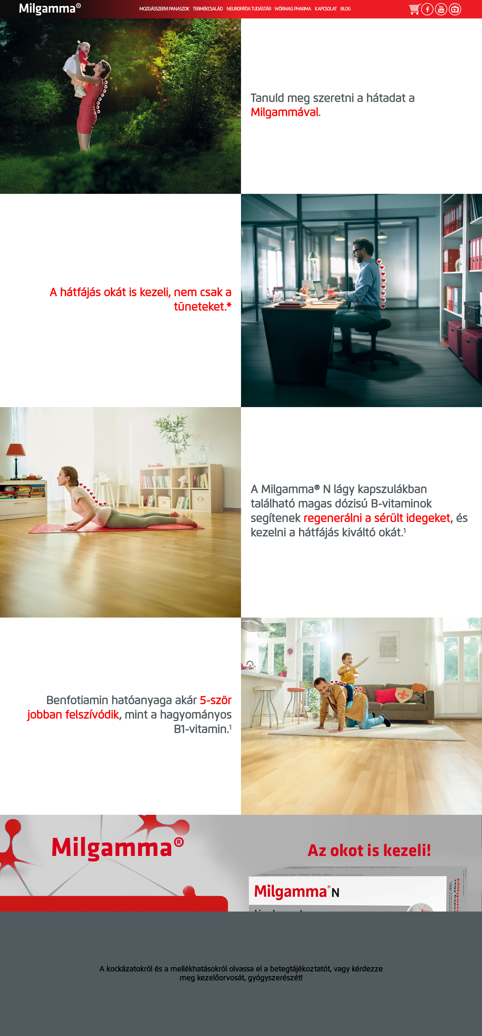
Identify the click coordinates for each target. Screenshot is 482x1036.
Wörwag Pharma (293, 9)
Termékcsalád (208, 9)
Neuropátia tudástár (249, 9)
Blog (345, 9)
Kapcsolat (326, 9)
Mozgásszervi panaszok (164, 9)
